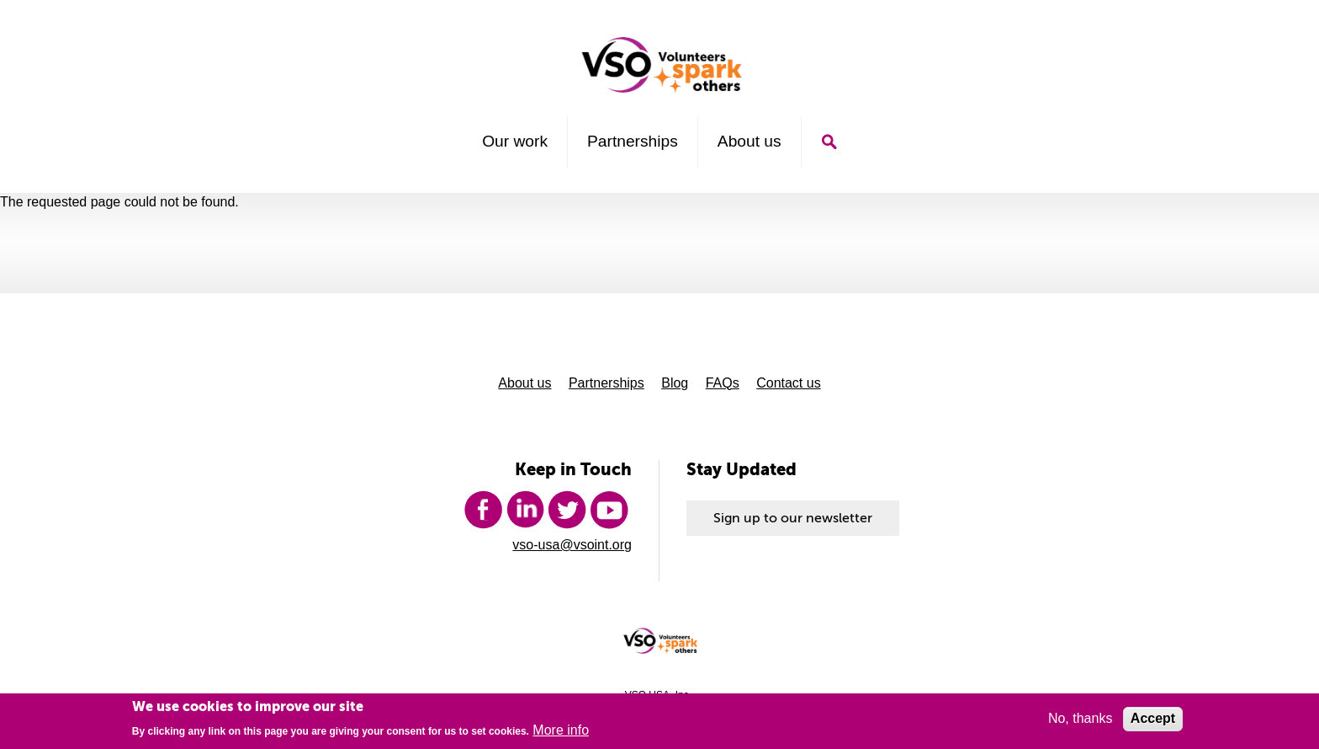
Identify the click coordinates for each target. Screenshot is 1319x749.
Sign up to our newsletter (792, 518)
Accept (1153, 721)
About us (749, 141)
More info (560, 732)
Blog (674, 383)
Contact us (788, 383)
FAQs (722, 383)
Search (829, 142)
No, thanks (1080, 721)
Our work (515, 141)
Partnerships (632, 141)
